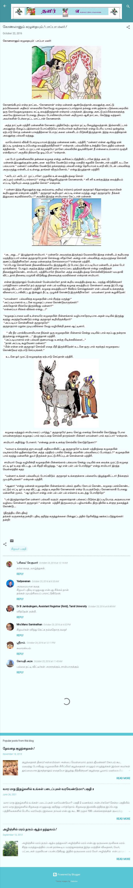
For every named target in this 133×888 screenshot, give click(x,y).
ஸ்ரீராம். (21, 642)
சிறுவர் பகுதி (18, 548)
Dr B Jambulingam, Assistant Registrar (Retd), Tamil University (52, 606)
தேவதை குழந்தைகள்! (18, 748)
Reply (20, 574)
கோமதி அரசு (25, 661)
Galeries (74, 881)
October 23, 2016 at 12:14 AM (53, 563)
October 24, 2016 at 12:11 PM (41, 642)
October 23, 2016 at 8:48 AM (101, 606)
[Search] (128, 7)
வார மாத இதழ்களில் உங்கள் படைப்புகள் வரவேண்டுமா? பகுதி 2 (48, 789)
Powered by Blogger (66, 874)
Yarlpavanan (23, 581)
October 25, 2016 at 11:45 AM (48, 661)
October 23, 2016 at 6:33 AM (45, 581)
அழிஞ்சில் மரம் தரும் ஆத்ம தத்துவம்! (29, 829)
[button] (128, 27)
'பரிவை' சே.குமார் (27, 562)
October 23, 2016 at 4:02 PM (57, 624)
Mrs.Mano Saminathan (29, 624)
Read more (123, 778)
